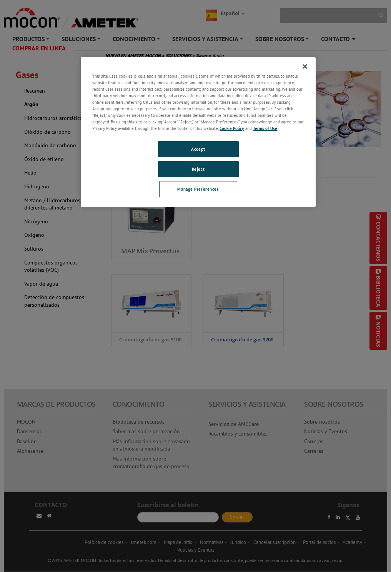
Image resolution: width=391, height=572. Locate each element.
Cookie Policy (232, 128)
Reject (198, 169)
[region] (198, 132)
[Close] (304, 66)
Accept (198, 149)
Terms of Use (265, 128)
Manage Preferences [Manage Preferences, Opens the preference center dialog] (198, 189)
